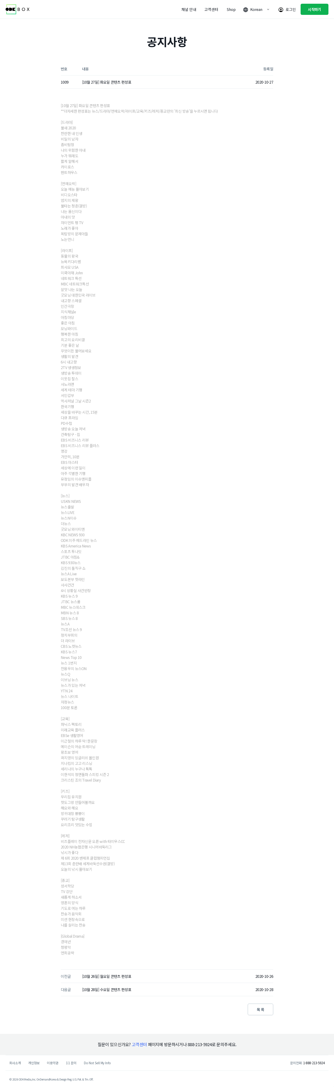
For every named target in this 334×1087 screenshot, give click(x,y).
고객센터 (211, 9)
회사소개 (15, 1063)
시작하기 (314, 9)
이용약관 (52, 1063)
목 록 (260, 1009)
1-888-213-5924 (314, 1063)
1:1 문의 (71, 1063)
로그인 (291, 9)
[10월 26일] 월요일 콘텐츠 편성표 (106, 976)
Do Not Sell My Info (97, 1063)
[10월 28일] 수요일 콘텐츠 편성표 (106, 989)
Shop (231, 9)
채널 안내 (188, 9)
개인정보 (33, 1063)
